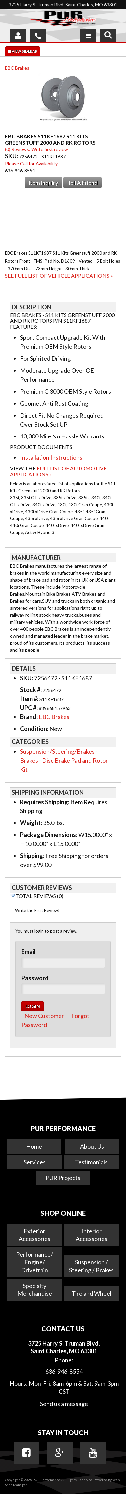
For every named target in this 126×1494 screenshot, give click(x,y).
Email (28, 951)
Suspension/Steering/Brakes (57, 751)
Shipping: (32, 855)
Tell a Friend (82, 182)
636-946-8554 (64, 1371)
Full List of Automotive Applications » (58, 471)
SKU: (12, 156)
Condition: (34, 728)
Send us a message (64, 1403)
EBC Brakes (17, 68)
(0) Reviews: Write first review (36, 149)
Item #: (29, 698)
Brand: (29, 716)
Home (34, 1146)
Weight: (31, 822)
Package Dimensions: (48, 834)
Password (35, 978)
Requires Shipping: (44, 802)
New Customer (44, 1015)
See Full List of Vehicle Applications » (59, 275)
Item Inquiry (43, 182)
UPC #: (29, 707)
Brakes (29, 760)
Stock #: (31, 689)
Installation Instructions (51, 457)
